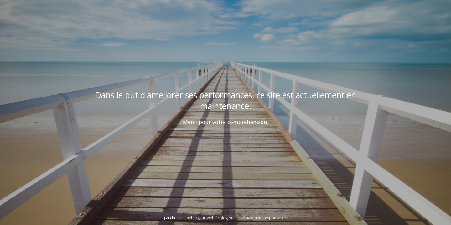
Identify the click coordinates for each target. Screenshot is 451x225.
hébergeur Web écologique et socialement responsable (236, 218)
